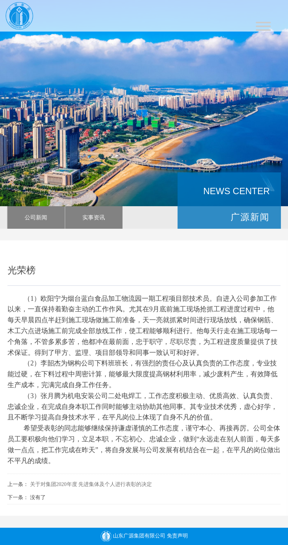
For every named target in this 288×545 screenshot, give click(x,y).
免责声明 (177, 536)
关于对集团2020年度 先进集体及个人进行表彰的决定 (91, 486)
